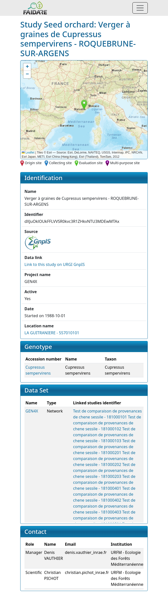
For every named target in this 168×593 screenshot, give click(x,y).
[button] (84, 105)
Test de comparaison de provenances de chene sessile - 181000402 (104, 494)
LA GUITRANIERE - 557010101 (51, 332)
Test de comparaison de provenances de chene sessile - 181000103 (104, 434)
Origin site (33, 162)
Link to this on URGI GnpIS (54, 264)
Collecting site (60, 162)
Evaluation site (91, 162)
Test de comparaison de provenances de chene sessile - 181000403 (104, 506)
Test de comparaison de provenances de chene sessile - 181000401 (104, 482)
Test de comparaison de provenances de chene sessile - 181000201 (104, 446)
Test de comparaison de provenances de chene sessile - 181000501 (104, 518)
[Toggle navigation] (140, 8)
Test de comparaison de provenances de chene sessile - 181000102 (107, 423)
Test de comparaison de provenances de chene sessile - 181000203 (104, 470)
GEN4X (31, 411)
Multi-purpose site (125, 162)
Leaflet (28, 152)
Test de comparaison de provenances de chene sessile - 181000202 (104, 458)
